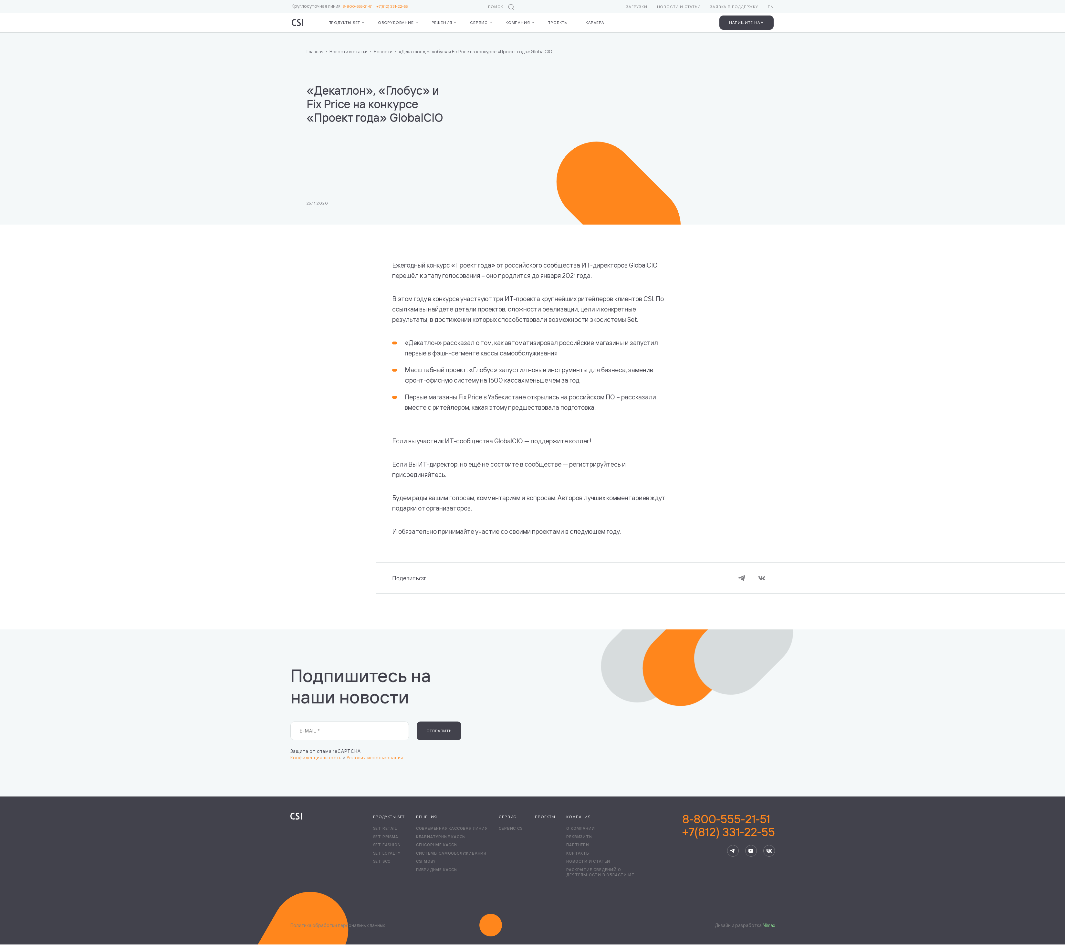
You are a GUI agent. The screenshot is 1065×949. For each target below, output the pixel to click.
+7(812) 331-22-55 (392, 6)
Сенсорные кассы (437, 844)
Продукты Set (344, 22)
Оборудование (396, 22)
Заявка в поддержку (734, 6)
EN (771, 6)
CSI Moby (426, 861)
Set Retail (385, 828)
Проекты (558, 22)
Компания (518, 22)
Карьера (595, 22)
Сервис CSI (511, 828)
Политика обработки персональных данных (337, 925)
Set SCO (382, 861)
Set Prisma (385, 836)
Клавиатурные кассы (441, 836)
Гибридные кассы (437, 869)
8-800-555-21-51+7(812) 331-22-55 (728, 825)
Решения (442, 22)
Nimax (769, 925)
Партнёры (577, 844)
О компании (580, 828)
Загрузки (636, 6)
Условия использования (375, 757)
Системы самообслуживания (451, 853)
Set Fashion (387, 844)
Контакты (578, 853)
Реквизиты (579, 836)
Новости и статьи (679, 6)
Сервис (479, 22)
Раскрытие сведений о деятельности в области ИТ (600, 872)
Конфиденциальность (315, 757)
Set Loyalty (387, 853)
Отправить (439, 730)
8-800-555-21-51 (359, 6)
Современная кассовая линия (452, 828)
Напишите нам (746, 22)
